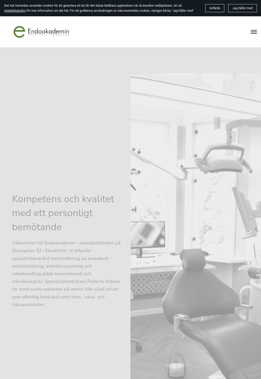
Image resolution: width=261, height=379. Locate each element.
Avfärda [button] (215, 8)
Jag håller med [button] (242, 8)
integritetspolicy (15, 10)
